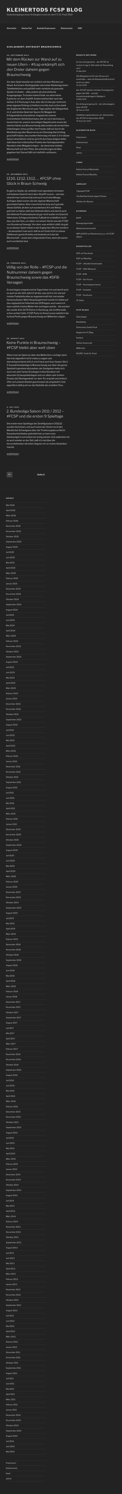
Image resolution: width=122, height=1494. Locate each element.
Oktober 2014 (12, 1185)
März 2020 (11, 876)
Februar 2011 (12, 1404)
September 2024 (13, 604)
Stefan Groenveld (84, 343)
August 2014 (12, 1195)
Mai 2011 (10, 1389)
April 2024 (10, 630)
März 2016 (11, 1101)
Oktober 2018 (12, 955)
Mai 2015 (10, 1148)
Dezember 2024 (13, 589)
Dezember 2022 (13, 704)
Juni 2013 (10, 1258)
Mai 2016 (10, 1091)
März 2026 (11, 515)
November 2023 (13, 646)
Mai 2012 (10, 1326)
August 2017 (11, 1023)
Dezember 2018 (13, 944)
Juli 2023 (10, 667)
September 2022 (13, 719)
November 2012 (13, 1295)
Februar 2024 (12, 641)
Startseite (11, 28)
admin (79, 153)
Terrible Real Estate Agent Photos (91, 196)
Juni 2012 (10, 1321)
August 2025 (12, 547)
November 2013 (13, 1232)
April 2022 (10, 745)
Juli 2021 (10, 792)
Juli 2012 (10, 1315)
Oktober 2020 (12, 840)
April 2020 (10, 871)
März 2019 (11, 934)
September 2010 (13, 1431)
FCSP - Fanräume (84, 295)
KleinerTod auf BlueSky (86, 174)
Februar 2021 (12, 819)
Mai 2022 (10, 740)
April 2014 (10, 1211)
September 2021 (13, 782)
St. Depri (80, 300)
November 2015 (13, 1117)
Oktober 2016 (12, 1065)
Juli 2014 (10, 1200)
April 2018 (10, 981)
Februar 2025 (12, 578)
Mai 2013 (10, 1263)
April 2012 (10, 1331)
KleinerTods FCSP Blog (44, 10)
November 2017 (13, 1007)
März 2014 (11, 1216)
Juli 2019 (10, 918)
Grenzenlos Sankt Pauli (86, 327)
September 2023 (13, 657)
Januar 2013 (11, 1284)
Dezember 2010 (13, 1415)
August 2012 (11, 1310)
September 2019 (13, 908)
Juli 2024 (10, 615)
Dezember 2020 (13, 829)
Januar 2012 (11, 1347)
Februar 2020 (12, 881)
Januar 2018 (11, 996)
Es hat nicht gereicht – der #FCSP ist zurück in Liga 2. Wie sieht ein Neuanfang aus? (94, 65)
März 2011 (10, 1399)
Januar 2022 (11, 761)
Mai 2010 (10, 1451)
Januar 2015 (11, 1169)
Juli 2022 (10, 730)
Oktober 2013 (12, 1237)
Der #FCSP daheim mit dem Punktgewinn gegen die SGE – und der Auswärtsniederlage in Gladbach (95, 93)
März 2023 (11, 688)
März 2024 (11, 636)
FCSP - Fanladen (83, 290)
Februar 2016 (12, 1106)
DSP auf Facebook (84, 253)
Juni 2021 (10, 798)
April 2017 (10, 1038)
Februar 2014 (12, 1221)
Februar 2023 (12, 693)
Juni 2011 (10, 1383)
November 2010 (13, 1420)
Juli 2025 (10, 552)
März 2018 (11, 986)
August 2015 (12, 1132)
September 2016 (13, 1070)
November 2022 (13, 709)
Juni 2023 (10, 672)
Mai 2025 (10, 562)
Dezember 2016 (13, 1054)
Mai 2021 (10, 803)
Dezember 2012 (13, 1289)
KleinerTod (27, 28)
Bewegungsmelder (84, 223)
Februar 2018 (12, 991)
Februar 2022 (12, 756)
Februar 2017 (12, 1049)
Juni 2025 (10, 557)
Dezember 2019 (13, 892)
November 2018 (13, 949)
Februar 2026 (12, 521)
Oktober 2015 (12, 1122)
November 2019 (13, 897)
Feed (78, 147)
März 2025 (11, 573)
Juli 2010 (10, 1441)
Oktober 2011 (12, 1363)
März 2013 (11, 1274)
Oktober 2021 (12, 777)
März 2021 (11, 813)
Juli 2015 (10, 1138)
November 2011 (13, 1357)
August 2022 (12, 725)
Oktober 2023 (12, 651)
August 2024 (12, 610)
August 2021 (11, 787)
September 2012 (13, 1305)
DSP (80, 28)
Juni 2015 (10, 1143)
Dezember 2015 (13, 1111)
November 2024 (13, 594)
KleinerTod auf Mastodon (87, 169)
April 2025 (10, 568)
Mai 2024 (10, 625)
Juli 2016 (10, 1080)
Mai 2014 (10, 1206)
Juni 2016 (10, 1085)
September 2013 (13, 1242)
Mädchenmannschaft (86, 228)
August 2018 (12, 965)
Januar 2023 (11, 698)
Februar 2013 (12, 1279)
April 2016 (10, 1096)
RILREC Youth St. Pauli (86, 353)
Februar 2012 (12, 1342)
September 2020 (13, 845)
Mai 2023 (10, 678)
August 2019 (12, 913)
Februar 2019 (12, 939)
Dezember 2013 (13, 1227)
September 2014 (13, 1190)
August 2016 (12, 1075)
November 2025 (13, 531)
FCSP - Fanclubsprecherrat (88, 284)
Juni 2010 (10, 1446)
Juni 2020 (10, 860)
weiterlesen (13, 159)
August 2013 (12, 1247)
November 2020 (13, 834)
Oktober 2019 (12, 902)
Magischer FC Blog (84, 332)
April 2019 (10, 928)
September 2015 (13, 1127)
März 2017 (11, 1044)
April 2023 (10, 683)
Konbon (79, 338)
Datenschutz (67, 28)
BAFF (78, 218)
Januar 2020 (11, 887)
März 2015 (11, 1159)
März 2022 (11, 751)
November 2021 (13, 772)
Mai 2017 (10, 1033)
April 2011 (10, 1394)
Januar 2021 (11, 824)
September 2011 (13, 1368)
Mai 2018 (10, 976)
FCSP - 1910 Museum (86, 269)
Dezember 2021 (13, 766)
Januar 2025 (11, 583)
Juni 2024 (10, 620)
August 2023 (12, 662)
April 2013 (10, 1268)
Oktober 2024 (12, 599)
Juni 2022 (10, 735)
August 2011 (11, 1373)
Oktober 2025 (12, 536)
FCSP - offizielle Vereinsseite (89, 263)
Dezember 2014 (13, 1174)
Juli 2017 (10, 1028)
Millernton (80, 348)
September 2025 (13, 541)
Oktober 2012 (12, 1300)
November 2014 (13, 1179)
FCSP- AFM (81, 274)
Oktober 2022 (12, 714)
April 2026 (10, 510)
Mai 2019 (10, 923)
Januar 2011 (11, 1410)
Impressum (81, 137)
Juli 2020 (10, 855)
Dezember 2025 (13, 526)
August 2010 (12, 1436)
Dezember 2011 (13, 1352)
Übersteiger (81, 317)
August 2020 (12, 850)
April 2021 (10, 808)
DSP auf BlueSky (84, 258)
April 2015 (10, 1153)
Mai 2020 (10, 866)
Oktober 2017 (12, 1012)
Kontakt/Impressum (46, 28)
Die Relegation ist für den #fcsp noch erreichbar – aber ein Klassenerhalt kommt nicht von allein (95, 79)
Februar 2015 (12, 1164)
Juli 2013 (10, 1253)
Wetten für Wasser (84, 201)
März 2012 (11, 1336)
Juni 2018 (10, 970)
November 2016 (13, 1059)
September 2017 (13, 1017)
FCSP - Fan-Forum (84, 279)
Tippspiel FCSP (83, 191)
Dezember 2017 (13, 1002)
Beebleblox (81, 322)
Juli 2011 (10, 1378)
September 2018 (13, 960)
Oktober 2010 (12, 1425)
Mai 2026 (10, 505)
